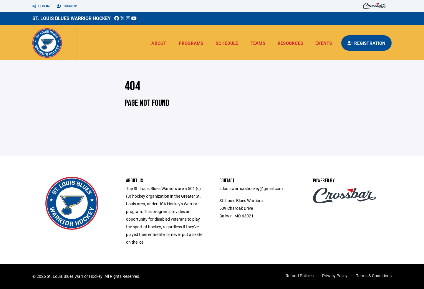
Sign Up (67, 6)
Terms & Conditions (374, 275)
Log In (40, 6)
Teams (258, 43)
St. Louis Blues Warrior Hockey (71, 18)
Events (323, 43)
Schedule (227, 43)
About (158, 43)
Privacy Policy (334, 275)
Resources (290, 43)
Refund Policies (300, 275)
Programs (191, 43)
